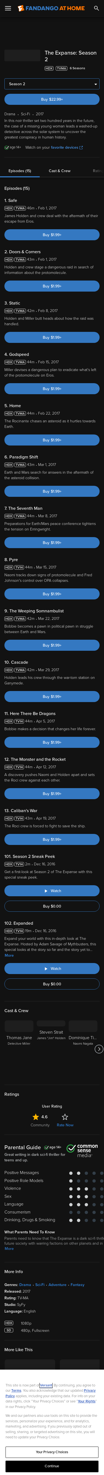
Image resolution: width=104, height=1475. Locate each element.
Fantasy (77, 1284)
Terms (16, 1390)
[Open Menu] (8, 8)
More (9, 955)
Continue (52, 1466)
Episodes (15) (20, 171)
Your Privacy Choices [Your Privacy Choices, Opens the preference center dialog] (52, 1452)
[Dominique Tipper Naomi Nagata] (83, 1049)
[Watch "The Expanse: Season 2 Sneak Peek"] (52, 890)
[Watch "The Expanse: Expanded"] (52, 968)
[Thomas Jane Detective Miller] (19, 1049)
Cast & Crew (59, 171)
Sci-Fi (39, 1284)
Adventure (57, 1284)
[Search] (96, 8)
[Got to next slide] (99, 1049)
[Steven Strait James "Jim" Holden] (51, 1049)
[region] (52, 1422)
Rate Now (65, 1125)
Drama (25, 1284)
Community (40, 1125)
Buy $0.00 (52, 906)
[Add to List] (97, 68)
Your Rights (86, 1401)
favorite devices (67, 147)
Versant (46, 1385)
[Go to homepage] (51, 8)
